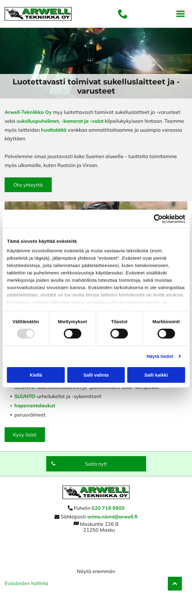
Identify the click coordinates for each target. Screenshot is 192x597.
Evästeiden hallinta (26, 583)
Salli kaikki (156, 375)
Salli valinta (96, 375)
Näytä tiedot (160, 356)
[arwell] (96, 545)
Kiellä (36, 375)
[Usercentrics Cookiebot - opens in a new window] (158, 218)
